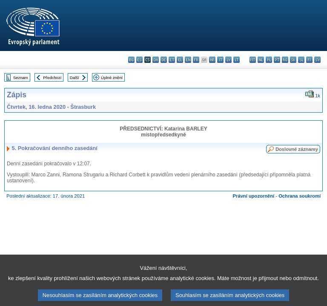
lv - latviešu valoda (228, 60)
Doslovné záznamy (296, 149)
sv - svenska (317, 60)
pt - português (277, 60)
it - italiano (220, 60)
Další (74, 77)
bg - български (131, 60)
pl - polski (269, 60)
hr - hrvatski (212, 60)
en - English (188, 60)
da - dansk (155, 60)
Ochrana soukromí (299, 195)
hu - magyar (244, 60)
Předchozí (52, 77)
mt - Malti (253, 60)
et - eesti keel (172, 60)
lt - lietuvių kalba (236, 60)
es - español (139, 60)
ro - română (285, 60)
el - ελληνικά (180, 60)
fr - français (196, 60)
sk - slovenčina (293, 60)
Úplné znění (112, 77)
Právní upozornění (254, 195)
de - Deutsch (164, 60)
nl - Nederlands (261, 60)
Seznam (20, 77)
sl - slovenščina (301, 60)
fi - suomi (309, 60)
